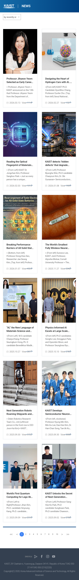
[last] (70, 534)
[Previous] (15, 534)
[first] (9, 534)
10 (59, 534)
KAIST (9, 6)
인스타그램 (47, 556)
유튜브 (53, 556)
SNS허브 (28, 556)
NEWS (26, 6)
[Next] (64, 534)
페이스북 (41, 556)
